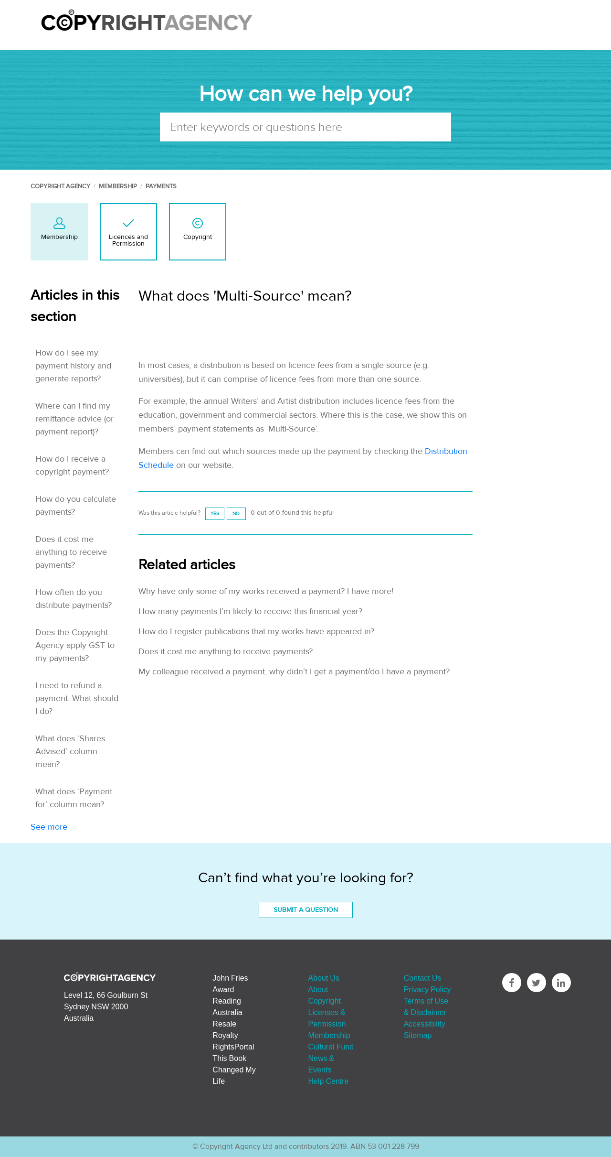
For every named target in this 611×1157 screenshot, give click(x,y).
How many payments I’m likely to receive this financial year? (250, 611)
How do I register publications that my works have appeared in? (256, 631)
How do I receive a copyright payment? (72, 465)
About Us (323, 978)
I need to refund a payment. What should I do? (76, 698)
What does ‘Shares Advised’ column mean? (70, 751)
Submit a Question (306, 910)
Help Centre (328, 1081)
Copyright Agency (60, 186)
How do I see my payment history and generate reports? (73, 365)
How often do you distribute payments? (73, 599)
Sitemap (418, 1035)
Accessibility (424, 1023)
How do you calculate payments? (75, 506)
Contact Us (423, 978)
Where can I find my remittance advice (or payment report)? (74, 418)
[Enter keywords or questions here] (305, 127)
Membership (118, 186)
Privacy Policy (427, 989)
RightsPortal (233, 1046)
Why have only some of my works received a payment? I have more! (265, 591)
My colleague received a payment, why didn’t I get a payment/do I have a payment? (294, 671)
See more (49, 827)
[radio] (214, 513)
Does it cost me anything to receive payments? (71, 552)
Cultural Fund (331, 1046)
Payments (161, 186)
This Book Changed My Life (233, 1069)
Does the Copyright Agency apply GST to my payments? (75, 645)
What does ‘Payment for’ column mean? (73, 798)
